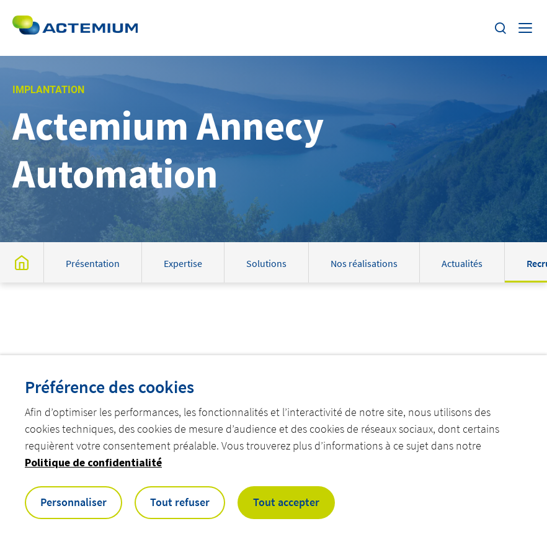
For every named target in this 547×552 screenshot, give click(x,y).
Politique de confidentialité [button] (93, 462)
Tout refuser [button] (180, 502)
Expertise (183, 263)
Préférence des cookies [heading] (109, 387)
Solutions (266, 263)
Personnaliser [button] (73, 502)
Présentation (93, 263)
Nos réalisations (364, 263)
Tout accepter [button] (286, 502)
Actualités (462, 263)
